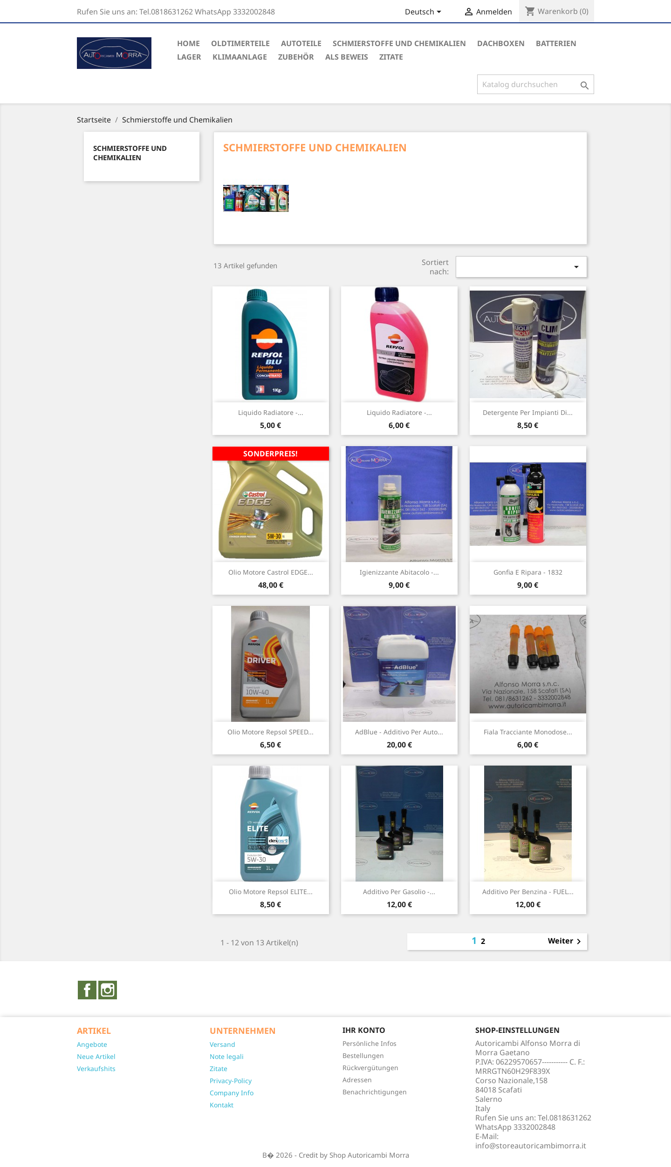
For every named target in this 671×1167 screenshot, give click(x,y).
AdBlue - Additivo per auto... (399, 731)
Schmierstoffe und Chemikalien (399, 43)
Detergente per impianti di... (528, 412)
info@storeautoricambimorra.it (530, 1145)
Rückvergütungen (370, 1067)
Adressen (357, 1079)
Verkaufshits (96, 1068)
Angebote (92, 1044)
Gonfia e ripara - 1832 (527, 572)
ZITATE (391, 57)
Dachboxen (501, 43)
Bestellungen (363, 1055)
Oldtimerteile (240, 43)
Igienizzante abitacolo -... (399, 572)
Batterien (556, 43)
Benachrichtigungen (374, 1091)
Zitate (218, 1068)
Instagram (107, 990)
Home (188, 43)
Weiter (566, 941)
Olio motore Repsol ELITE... (271, 891)
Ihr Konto (363, 1030)
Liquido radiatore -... (270, 412)
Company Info (231, 1092)
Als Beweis (346, 57)
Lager (189, 57)
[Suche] (535, 84)
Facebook (87, 990)
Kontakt (221, 1104)
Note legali (227, 1056)
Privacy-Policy (231, 1080)
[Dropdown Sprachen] (425, 12)
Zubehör (296, 57)
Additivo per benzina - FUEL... (528, 891)
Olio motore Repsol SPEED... (270, 731)
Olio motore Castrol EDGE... (270, 572)
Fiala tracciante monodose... (528, 731)
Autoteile (301, 43)
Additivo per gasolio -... (399, 891)
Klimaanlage (239, 57)
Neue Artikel (96, 1056)
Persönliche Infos (369, 1043)
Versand (222, 1044)
